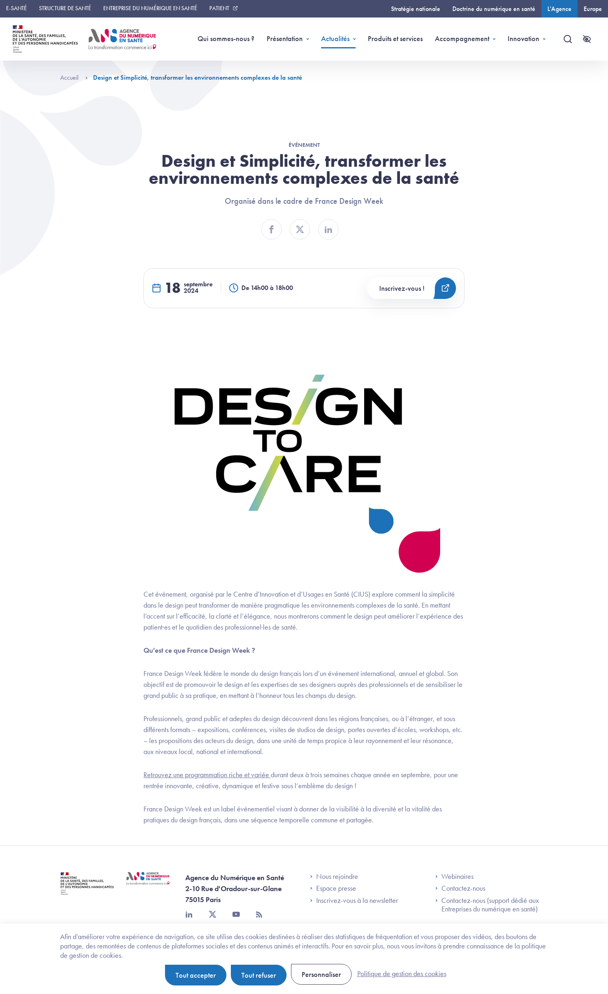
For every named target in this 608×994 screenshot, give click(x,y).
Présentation (285, 38)
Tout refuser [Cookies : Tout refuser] (258, 975)
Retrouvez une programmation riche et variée (207, 774)
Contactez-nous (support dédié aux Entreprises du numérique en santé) (487, 904)
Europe (593, 8)
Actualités (335, 38)
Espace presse (333, 888)
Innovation (523, 38)
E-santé (16, 8)
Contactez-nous (460, 888)
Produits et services (395, 38)
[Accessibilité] (587, 39)
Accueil (74, 77)
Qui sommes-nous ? (226, 38)
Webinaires (454, 876)
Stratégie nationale (415, 8)
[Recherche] (568, 39)
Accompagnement (462, 38)
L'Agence (559, 8)
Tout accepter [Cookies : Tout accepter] (196, 975)
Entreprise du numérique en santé (150, 8)
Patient (219, 8)
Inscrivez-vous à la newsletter (354, 900)
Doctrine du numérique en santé (493, 8)
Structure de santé (65, 8)
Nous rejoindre (334, 876)
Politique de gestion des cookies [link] (401, 973)
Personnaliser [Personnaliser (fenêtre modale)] (321, 974)
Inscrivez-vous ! (402, 288)
